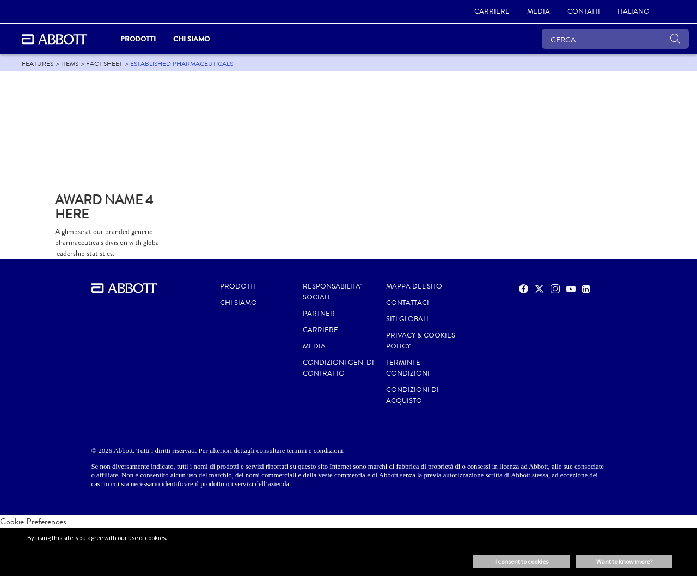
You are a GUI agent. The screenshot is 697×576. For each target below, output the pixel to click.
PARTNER (319, 313)
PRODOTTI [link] (138, 39)
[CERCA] (615, 39)
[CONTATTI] (584, 12)
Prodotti (237, 286)
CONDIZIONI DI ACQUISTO (412, 395)
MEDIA (314, 346)
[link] (37, 63)
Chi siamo (238, 303)
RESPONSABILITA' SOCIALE (332, 291)
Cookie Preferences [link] (33, 521)
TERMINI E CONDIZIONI (408, 368)
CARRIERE (320, 330)
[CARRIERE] (492, 12)
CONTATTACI (407, 303)
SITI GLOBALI (407, 319)
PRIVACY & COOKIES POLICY (420, 340)
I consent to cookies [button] (521, 561)
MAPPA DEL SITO (414, 286)
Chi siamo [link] (191, 39)
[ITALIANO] (633, 12)
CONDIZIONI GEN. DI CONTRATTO (338, 368)
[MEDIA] (538, 12)
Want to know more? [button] (624, 561)
